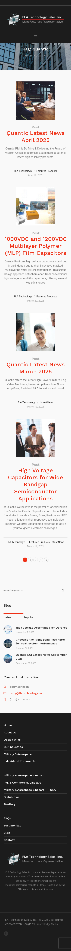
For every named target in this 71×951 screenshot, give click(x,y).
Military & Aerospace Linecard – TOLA (30, 789)
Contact (9, 840)
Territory (9, 804)
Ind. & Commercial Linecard (22, 782)
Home (29, 55)
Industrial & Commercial (20, 761)
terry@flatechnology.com (27, 693)
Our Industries (13, 747)
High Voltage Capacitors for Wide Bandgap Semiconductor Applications (35, 484)
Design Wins (12, 739)
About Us (10, 732)
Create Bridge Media (47, 924)
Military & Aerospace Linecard (24, 775)
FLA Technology (23, 171)
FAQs (7, 818)
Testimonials (12, 825)
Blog (7, 832)
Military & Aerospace (18, 754)
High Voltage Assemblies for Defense (41, 627)
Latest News (47, 402)
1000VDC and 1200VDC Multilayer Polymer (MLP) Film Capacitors (35, 246)
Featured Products (46, 171)
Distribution (12, 797)
